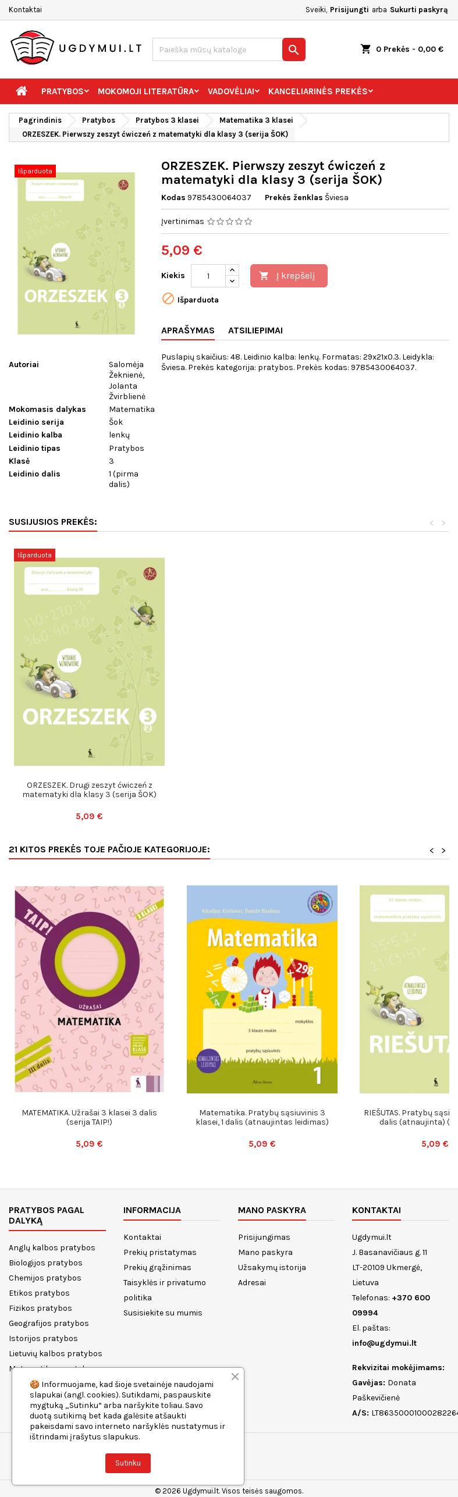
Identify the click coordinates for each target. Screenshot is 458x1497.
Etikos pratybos (39, 1293)
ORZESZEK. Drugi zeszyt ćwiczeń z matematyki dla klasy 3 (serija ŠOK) (262, 789)
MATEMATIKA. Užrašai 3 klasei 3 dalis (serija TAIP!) (89, 1117)
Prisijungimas (264, 1237)
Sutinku (128, 1463)
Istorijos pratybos (43, 1338)
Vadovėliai (231, 91)
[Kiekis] (208, 275)
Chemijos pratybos (45, 1278)
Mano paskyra (265, 1252)
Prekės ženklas (294, 197)
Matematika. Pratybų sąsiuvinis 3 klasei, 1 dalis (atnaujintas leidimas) (262, 1117)
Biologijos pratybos (46, 1263)
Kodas (173, 197)
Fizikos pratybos (40, 1308)
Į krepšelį (287, 276)
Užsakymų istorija (272, 1267)
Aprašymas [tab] (188, 330)
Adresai (252, 1283)
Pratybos (62, 91)
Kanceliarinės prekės (318, 91)
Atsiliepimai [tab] (255, 330)
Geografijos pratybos (49, 1323)
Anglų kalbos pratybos (52, 1248)
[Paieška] (228, 49)
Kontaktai (25, 9)
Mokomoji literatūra (146, 91)
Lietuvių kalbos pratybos (55, 1354)
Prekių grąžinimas (157, 1267)
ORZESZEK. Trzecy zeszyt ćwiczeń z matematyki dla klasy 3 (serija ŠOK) (89, 789)
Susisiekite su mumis (163, 1313)
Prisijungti (349, 9)
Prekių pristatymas (160, 1252)
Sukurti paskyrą (419, 9)
